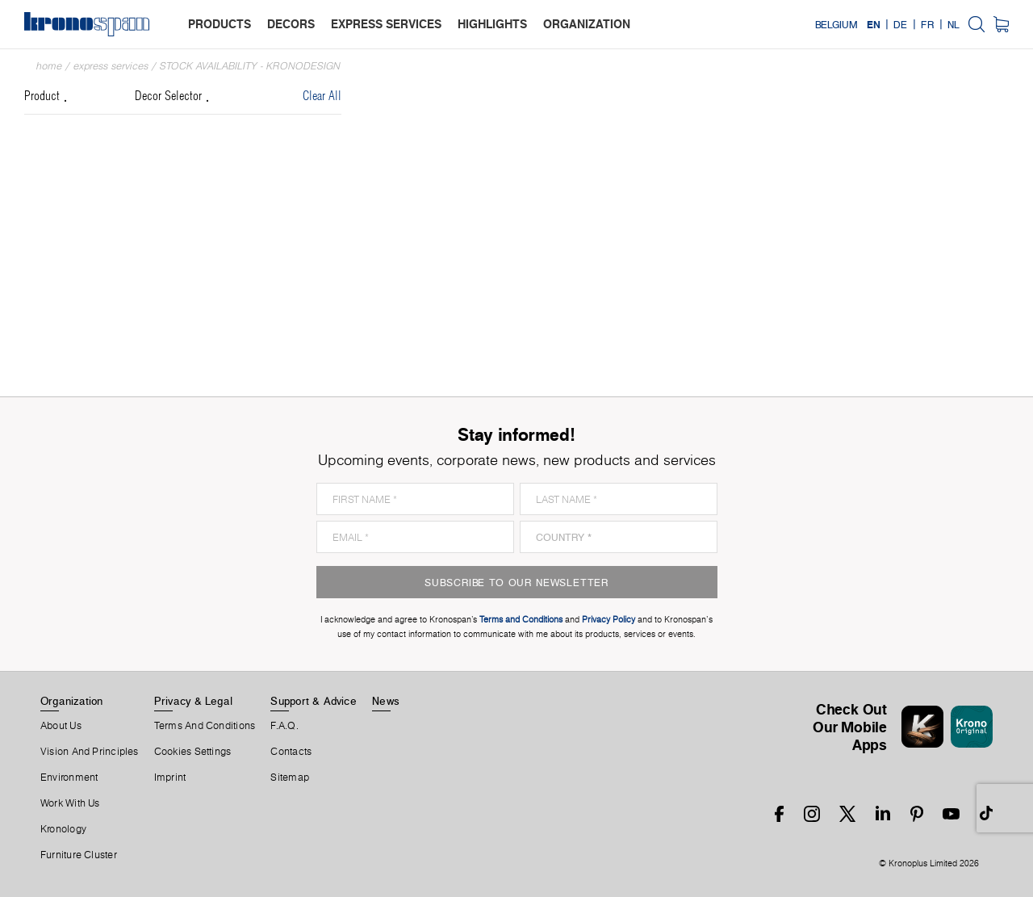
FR (927, 24)
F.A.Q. (284, 725)
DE (900, 24)
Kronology (63, 829)
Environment (69, 777)
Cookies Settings (193, 751)
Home (49, 66)
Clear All (322, 96)
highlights (492, 23)
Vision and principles (89, 751)
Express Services (110, 66)
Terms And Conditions (204, 725)
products (219, 23)
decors (291, 23)
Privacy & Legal (193, 701)
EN (873, 24)
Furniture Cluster (78, 855)
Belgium (836, 24)
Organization (71, 701)
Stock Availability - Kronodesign (250, 66)
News (385, 701)
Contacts (291, 751)
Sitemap (289, 777)
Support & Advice (313, 701)
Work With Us (70, 803)
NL (953, 24)
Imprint (170, 777)
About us (61, 725)
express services (386, 23)
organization (586, 23)
